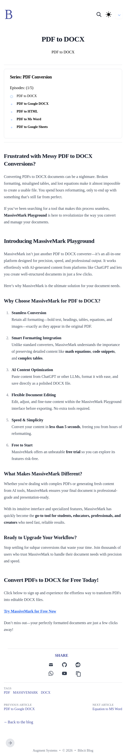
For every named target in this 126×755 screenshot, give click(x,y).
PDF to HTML (27, 111)
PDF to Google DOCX (33, 104)
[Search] (99, 14)
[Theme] (109, 14)
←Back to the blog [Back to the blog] (18, 722)
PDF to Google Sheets (32, 127)
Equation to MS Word (107, 709)
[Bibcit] (10, 14)
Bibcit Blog (85, 750)
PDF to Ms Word (29, 119)
